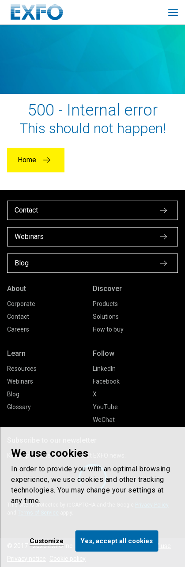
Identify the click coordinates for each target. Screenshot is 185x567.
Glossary (19, 406)
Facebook (106, 381)
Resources (22, 368)
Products (105, 303)
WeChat (104, 419)
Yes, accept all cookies (116, 541)
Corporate (21, 303)
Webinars (20, 381)
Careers (18, 329)
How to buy (108, 329)
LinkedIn (104, 368)
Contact (18, 316)
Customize (47, 541)
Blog (13, 394)
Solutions (106, 316)
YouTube (105, 406)
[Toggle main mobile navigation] (173, 12)
